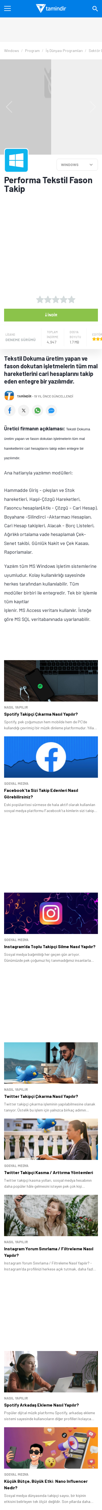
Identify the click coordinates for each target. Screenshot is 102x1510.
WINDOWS (70, 164)
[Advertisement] (51, 232)
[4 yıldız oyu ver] (63, 299)
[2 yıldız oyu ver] (48, 299)
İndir (51, 314)
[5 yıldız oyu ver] (71, 299)
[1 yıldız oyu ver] (40, 299)
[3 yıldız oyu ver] (56, 299)
